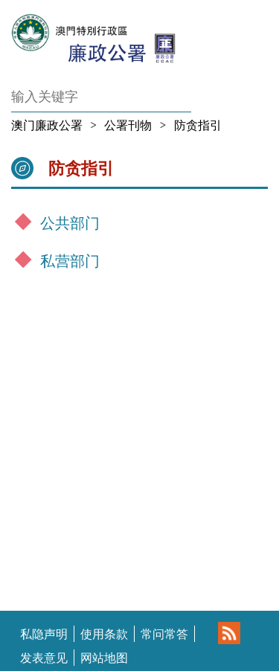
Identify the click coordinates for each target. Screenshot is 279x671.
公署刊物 (128, 125)
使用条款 (104, 634)
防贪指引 (198, 125)
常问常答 (164, 634)
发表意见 (44, 657)
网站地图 (104, 657)
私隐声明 (44, 634)
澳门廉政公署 (47, 125)
